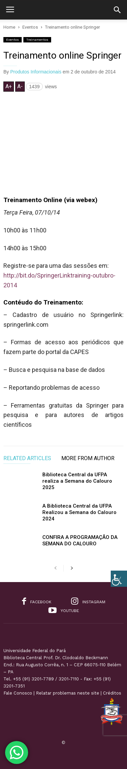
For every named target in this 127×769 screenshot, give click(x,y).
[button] (117, 10)
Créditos (112, 693)
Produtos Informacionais (35, 71)
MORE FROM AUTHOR (87, 458)
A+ (8, 86)
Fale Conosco (17, 693)
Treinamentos (37, 39)
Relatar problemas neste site (67, 693)
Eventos (12, 39)
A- (20, 86)
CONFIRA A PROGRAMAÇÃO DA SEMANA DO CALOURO (80, 540)
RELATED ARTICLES (27, 458)
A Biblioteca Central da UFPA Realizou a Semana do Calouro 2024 (79, 512)
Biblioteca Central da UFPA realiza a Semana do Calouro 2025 (77, 481)
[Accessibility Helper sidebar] (119, 579)
